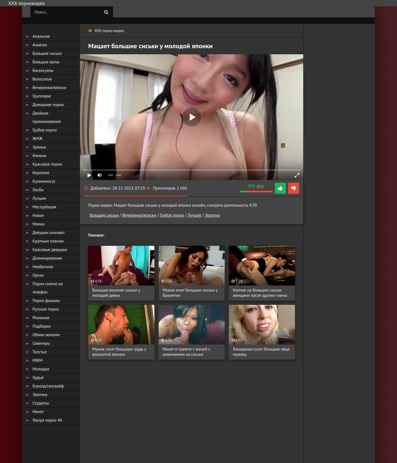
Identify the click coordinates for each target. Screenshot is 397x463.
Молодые (41, 369)
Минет (38, 411)
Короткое (41, 172)
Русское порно (46, 309)
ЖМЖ (37, 138)
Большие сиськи (104, 215)
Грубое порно (172, 215)
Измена (39, 155)
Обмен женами (46, 334)
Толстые (40, 351)
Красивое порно (47, 164)
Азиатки (40, 44)
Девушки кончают (49, 232)
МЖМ (37, 360)
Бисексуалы (43, 70)
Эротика (212, 215)
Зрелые (39, 147)
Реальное (41, 317)
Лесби (38, 189)
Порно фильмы (46, 300)
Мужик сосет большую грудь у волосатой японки (119, 351)
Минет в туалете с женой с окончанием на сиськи (186, 351)
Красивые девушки (50, 249)
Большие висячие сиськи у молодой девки (116, 292)
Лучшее (195, 215)
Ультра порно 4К (47, 420)
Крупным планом (48, 241)
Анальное (41, 36)
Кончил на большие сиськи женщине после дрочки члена (260, 292)
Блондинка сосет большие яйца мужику (261, 351)
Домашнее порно (48, 104)
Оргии (38, 275)
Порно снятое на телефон (48, 288)
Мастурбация (44, 206)
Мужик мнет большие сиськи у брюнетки (190, 292)
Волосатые (42, 79)
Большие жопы (46, 61)
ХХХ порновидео (26, 3)
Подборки (42, 326)
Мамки (39, 224)
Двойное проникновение (47, 117)
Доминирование (47, 258)
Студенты (41, 403)
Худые (38, 377)
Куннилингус (44, 181)
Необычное (43, 266)
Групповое (42, 96)
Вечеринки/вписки (139, 215)
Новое (38, 215)
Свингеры (41, 343)
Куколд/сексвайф (48, 386)
